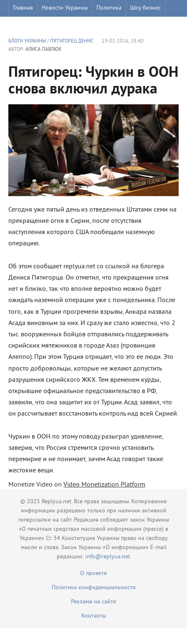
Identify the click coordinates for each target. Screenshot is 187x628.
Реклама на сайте (93, 601)
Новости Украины (65, 8)
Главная (23, 8)
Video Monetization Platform (104, 485)
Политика (108, 8)
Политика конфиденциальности (94, 587)
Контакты (93, 616)
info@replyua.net (107, 556)
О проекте (93, 573)
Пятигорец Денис (72, 41)
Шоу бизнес (145, 8)
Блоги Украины (27, 41)
